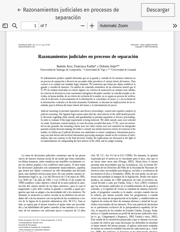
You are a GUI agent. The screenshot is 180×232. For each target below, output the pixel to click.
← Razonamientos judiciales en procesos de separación (68, 13)
